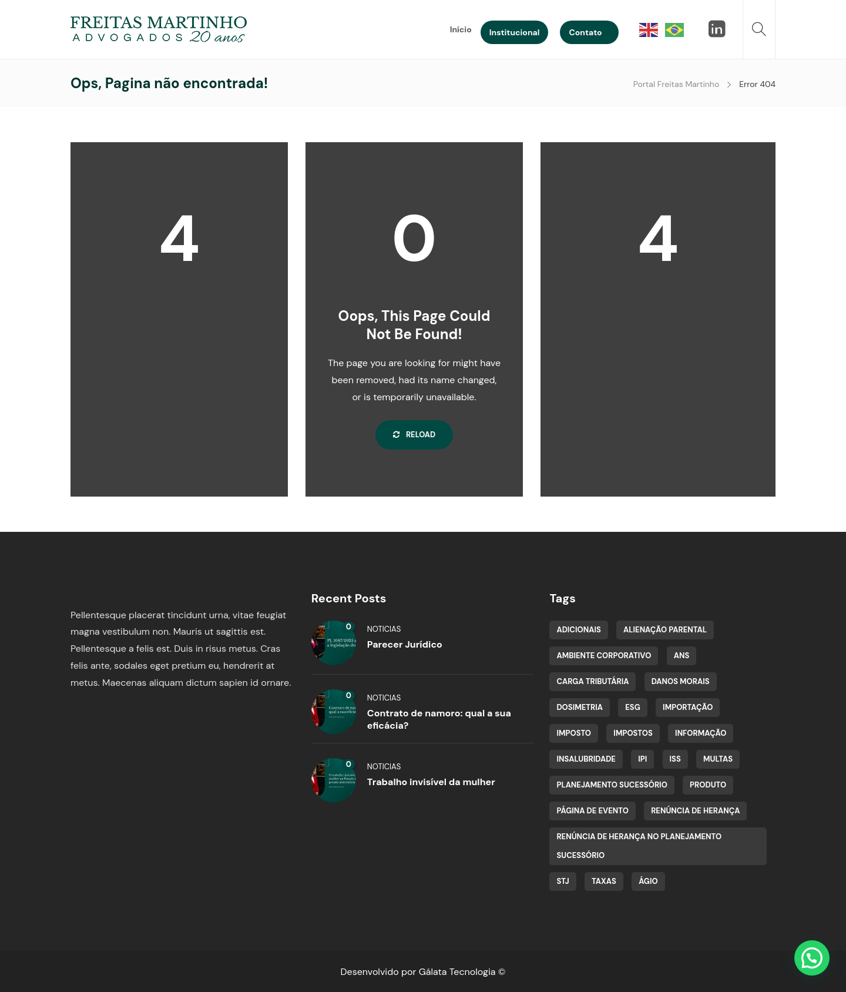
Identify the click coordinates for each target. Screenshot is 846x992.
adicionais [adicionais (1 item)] (578, 630)
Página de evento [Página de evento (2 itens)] (592, 811)
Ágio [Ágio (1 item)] (648, 881)
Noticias (384, 629)
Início (461, 29)
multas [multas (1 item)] (718, 759)
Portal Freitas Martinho (676, 84)
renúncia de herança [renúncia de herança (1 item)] (695, 811)
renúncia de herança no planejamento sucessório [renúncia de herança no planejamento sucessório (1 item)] (638, 846)
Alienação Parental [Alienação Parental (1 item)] (665, 630)
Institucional (514, 32)
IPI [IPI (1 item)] (642, 759)
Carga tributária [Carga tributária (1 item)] (592, 681)
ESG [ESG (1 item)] (632, 707)
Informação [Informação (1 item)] (700, 733)
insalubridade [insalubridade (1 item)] (586, 759)
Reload (414, 435)
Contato (585, 32)
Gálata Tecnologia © (462, 972)
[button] (812, 958)
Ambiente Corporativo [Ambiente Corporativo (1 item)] (603, 656)
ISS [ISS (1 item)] (675, 759)
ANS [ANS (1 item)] (682, 656)
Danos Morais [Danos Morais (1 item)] (681, 681)
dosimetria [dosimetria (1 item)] (579, 707)
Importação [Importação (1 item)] (688, 707)
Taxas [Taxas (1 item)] (604, 881)
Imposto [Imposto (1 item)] (573, 733)
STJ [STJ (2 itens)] (562, 881)
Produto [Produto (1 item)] (708, 785)
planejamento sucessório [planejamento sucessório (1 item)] (611, 785)
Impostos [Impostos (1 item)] (633, 733)
